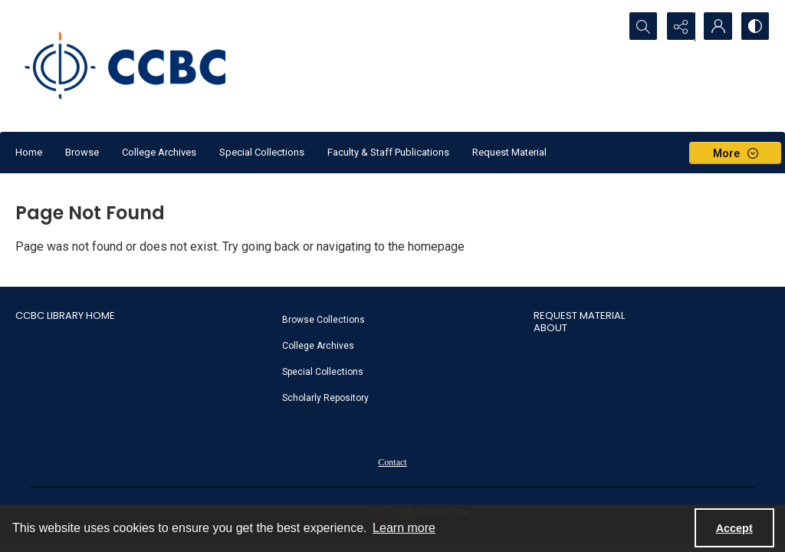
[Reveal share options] (677, 26)
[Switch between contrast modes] (754, 26)
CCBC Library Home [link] (65, 315)
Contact (392, 462)
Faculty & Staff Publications (388, 152)
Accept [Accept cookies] (734, 528)
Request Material (509, 152)
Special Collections (261, 152)
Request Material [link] (579, 315)
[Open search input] (639, 26)
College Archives (159, 152)
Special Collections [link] (322, 371)
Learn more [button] (404, 527)
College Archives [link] (318, 345)
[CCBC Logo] (138, 66)
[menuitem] (400, 319)
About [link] (550, 327)
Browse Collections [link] (323, 319)
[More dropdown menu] (735, 153)
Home (28, 152)
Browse (82, 152)
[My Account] (716, 26)
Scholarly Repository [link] (325, 398)
